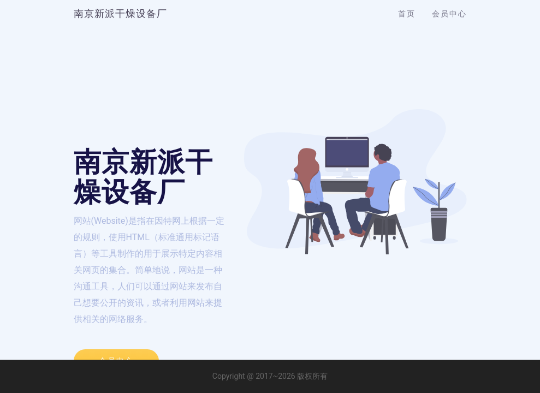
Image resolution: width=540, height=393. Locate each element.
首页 (407, 13)
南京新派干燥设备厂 (120, 13)
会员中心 (449, 13)
